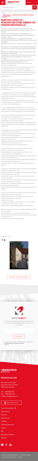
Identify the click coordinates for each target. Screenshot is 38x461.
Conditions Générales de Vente (10, 455)
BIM (2, 431)
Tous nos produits (8, 408)
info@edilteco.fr (12, 396)
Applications (5, 411)
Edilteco (4, 414)
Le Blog (3, 421)
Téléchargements (7, 424)
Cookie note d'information (9, 457)
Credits (21, 457)
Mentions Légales (26, 455)
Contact (4, 438)
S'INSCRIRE (19, 336)
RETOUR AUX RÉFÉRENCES (19, 277)
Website (6, 344)
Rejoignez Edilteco (8, 434)
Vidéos (3, 428)
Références (5, 418)
